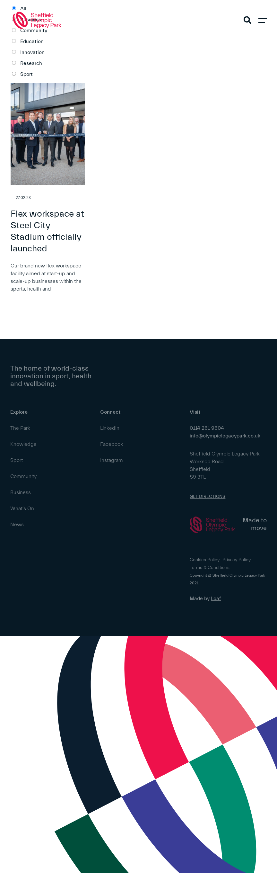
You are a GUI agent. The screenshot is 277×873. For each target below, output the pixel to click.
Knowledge (23, 444)
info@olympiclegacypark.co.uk (225, 436)
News (17, 524)
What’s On (22, 508)
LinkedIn (109, 428)
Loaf (216, 598)
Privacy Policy (236, 559)
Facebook (111, 444)
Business (20, 492)
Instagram (111, 460)
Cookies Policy (205, 559)
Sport (26, 74)
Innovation (32, 52)
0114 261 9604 (207, 428)
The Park (20, 428)
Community (23, 476)
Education (32, 41)
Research (31, 63)
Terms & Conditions (209, 567)
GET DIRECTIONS (207, 496)
